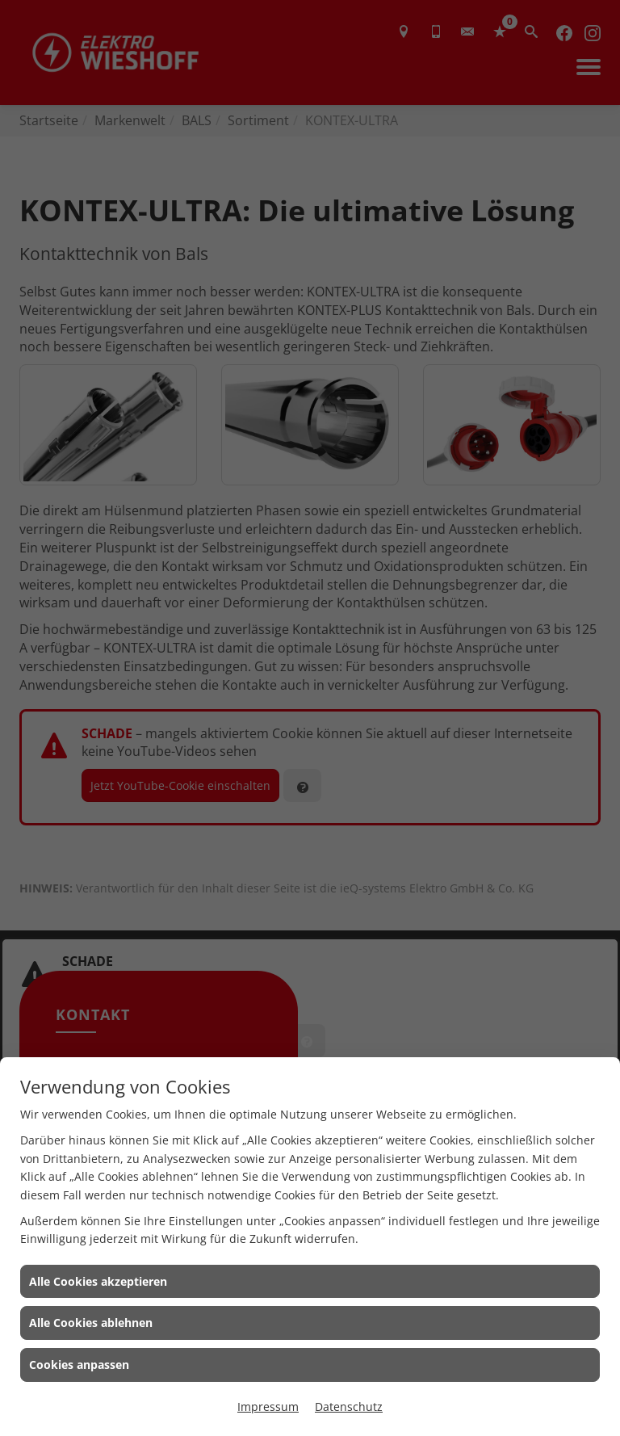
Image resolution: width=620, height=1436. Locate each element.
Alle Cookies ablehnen (91, 1322)
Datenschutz (349, 1406)
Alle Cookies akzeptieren (98, 1281)
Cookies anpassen (79, 1364)
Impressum (268, 1406)
